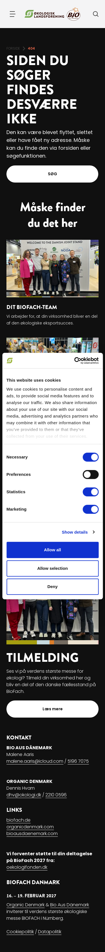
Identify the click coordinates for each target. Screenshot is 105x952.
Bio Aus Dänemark (69, 905)
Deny (52, 586)
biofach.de (18, 820)
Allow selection (52, 568)
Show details (75, 532)
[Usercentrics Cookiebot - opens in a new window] (75, 360)
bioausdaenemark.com (32, 833)
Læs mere (53, 709)
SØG (52, 174)
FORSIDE (13, 48)
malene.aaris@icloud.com (34, 761)
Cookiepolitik (20, 931)
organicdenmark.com (30, 827)
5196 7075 (78, 761)
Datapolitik (49, 931)
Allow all (52, 549)
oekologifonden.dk (26, 867)
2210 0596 (56, 795)
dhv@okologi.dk (23, 795)
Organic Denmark (25, 905)
